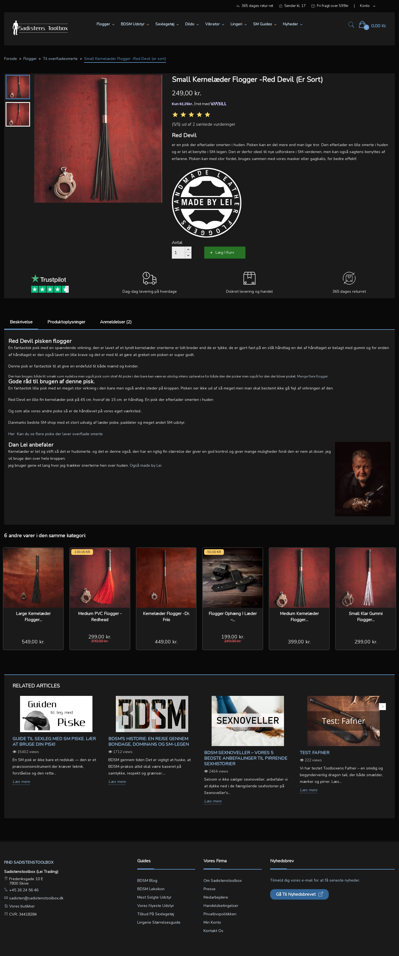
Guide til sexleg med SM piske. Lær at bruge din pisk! (54, 741)
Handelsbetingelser (221, 905)
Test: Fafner (314, 753)
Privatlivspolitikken (220, 914)
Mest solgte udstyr (154, 897)
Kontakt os (213, 930)
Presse (210, 889)
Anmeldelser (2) (116, 322)
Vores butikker (21, 906)
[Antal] (178, 252)
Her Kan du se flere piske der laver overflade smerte (56, 434)
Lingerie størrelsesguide (158, 922)
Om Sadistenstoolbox (223, 880)
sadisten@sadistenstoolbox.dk (35, 898)
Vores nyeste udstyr (155, 905)
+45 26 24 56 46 (23, 890)
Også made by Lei (145, 465)
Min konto (212, 922)
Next (382, 706)
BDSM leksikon (151, 889)
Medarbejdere (216, 897)
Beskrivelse (21, 322)
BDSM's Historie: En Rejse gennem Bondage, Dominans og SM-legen (148, 741)
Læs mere (21, 782)
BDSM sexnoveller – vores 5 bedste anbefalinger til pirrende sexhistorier (245, 758)
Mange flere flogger (312, 376)
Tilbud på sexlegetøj (155, 914)
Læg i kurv (225, 252)
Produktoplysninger (66, 322)
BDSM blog (147, 880)
